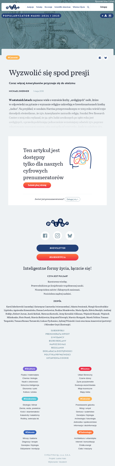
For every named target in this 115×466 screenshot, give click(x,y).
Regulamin (57, 347)
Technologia (85, 432)
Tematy (39, 7)
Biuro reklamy (57, 340)
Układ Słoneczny (85, 375)
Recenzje (48, 7)
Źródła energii (85, 445)
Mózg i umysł (85, 408)
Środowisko (30, 398)
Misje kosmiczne (85, 388)
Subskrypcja (58, 257)
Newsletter (58, 248)
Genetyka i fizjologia (85, 415)
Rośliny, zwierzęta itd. (30, 418)
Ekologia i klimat (30, 405)
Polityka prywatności (57, 354)
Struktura (30, 368)
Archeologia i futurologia (85, 418)
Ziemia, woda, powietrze (29, 408)
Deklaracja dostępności (57, 351)
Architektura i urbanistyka (85, 438)
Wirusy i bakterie (30, 438)
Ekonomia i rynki (30, 388)
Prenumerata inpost (58, 333)
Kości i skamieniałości (29, 412)
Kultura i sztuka (30, 392)
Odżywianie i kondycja (30, 448)
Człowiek (13, 57)
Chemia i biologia (29, 378)
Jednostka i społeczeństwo (85, 422)
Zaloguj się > (72, 199)
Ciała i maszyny (85, 448)
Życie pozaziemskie (85, 382)
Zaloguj (103, 6)
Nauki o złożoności (30, 382)
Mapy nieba (85, 392)
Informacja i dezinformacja (85, 425)
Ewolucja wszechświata (85, 385)
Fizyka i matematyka (30, 375)
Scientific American (63, 7)
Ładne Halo (61, 458)
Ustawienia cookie (57, 358)
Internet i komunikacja (85, 442)
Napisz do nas (58, 344)
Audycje (30, 7)
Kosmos (86, 368)
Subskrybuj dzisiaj (37, 185)
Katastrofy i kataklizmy (30, 415)
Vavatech (63, 462)
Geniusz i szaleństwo (85, 412)
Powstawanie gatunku (85, 405)
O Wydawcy (57, 337)
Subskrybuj (57, 330)
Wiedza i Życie (79, 7)
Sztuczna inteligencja (30, 385)
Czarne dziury (85, 378)
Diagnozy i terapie (30, 442)
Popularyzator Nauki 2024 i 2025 (31, 15)
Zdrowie (30, 432)
